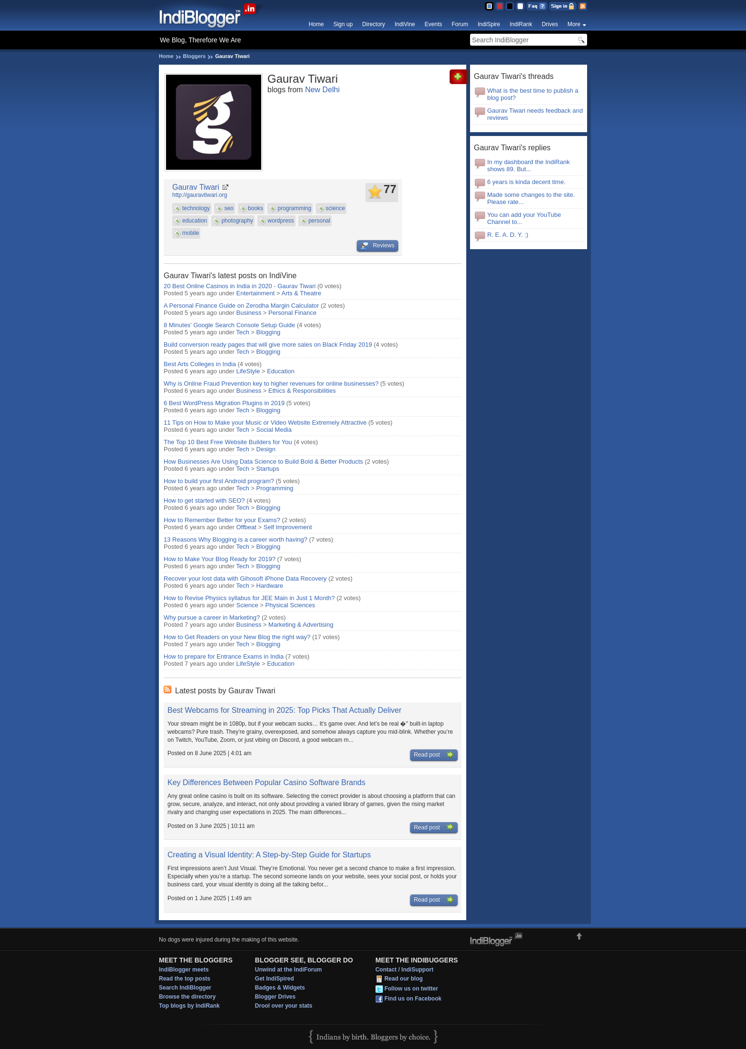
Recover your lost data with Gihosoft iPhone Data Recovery (245, 578)
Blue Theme (488, 6)
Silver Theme (509, 6)
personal (319, 220)
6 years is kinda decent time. (526, 181)
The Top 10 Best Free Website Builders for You (228, 442)
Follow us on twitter (411, 989)
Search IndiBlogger (185, 987)
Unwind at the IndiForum (288, 969)
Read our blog (403, 979)
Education (280, 371)
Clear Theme (520, 6)
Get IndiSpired (274, 978)
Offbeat (246, 527)
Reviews (377, 246)
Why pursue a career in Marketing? (212, 617)
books (255, 208)
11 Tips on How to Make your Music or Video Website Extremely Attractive (265, 422)
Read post (434, 755)
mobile (190, 233)
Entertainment (255, 293)
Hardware (269, 585)
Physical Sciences (290, 605)
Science (247, 605)
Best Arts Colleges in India (200, 364)
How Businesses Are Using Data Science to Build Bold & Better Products (263, 461)
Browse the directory (187, 996)
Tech (242, 332)
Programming (275, 488)
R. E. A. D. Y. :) (507, 234)
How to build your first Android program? (219, 481)
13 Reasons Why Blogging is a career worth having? (235, 539)
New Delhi (322, 90)
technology (196, 208)
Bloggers (194, 56)
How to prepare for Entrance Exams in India (224, 656)
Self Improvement (288, 527)
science (335, 208)
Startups (267, 468)
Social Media (274, 429)
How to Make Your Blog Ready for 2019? (219, 559)
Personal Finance (292, 312)
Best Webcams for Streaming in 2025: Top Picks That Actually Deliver (284, 710)
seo (228, 208)
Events (433, 24)
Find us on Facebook (413, 999)
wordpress (280, 220)
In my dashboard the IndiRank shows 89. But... (528, 165)
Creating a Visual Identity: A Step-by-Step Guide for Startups (269, 855)
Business (249, 312)
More (574, 24)
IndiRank (521, 24)
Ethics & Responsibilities (302, 390)
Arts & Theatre (302, 293)
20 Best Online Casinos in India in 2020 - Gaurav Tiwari (239, 286)
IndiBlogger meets (184, 969)
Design (265, 449)
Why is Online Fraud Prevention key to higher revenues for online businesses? (271, 383)
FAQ (537, 6)
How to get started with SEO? (204, 500)
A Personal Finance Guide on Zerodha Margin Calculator (241, 305)
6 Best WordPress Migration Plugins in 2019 (224, 403)
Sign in (563, 6)
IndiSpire (489, 24)
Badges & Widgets (280, 987)
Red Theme (499, 6)
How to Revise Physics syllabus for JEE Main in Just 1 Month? (249, 598)
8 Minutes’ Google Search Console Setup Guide (229, 325)
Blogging (268, 332)
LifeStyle (248, 371)
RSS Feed (582, 6)
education (194, 220)
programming (294, 208)
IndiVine (404, 24)
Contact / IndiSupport (404, 969)
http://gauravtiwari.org (199, 195)
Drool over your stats (284, 1005)
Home (316, 24)
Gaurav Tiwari (195, 187)
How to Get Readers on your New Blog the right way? (237, 637)
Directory (373, 24)
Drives (550, 24)
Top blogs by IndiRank (189, 1005)
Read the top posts (184, 978)
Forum (460, 24)
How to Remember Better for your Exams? (222, 520)
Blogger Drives (275, 996)
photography (237, 220)
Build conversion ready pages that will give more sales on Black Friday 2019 (268, 344)
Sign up (343, 24)
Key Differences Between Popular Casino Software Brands (266, 782)
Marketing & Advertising (301, 624)
